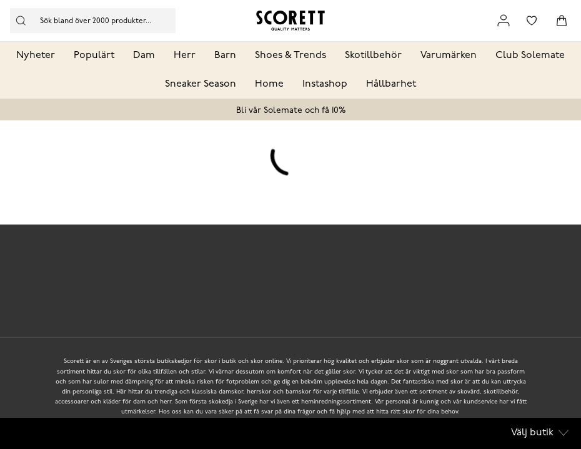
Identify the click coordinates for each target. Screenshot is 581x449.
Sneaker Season (200, 84)
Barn (225, 55)
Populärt (94, 55)
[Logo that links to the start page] (290, 21)
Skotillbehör (373, 55)
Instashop (324, 84)
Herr (185, 55)
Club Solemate (530, 55)
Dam (144, 55)
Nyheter (35, 55)
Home (269, 84)
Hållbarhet (391, 84)
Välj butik (540, 433)
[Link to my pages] (503, 20)
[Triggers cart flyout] (561, 20)
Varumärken (448, 55)
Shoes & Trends (290, 55)
